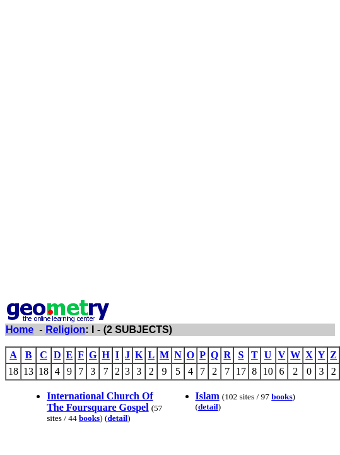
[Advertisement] (167, 152)
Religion (65, 329)
